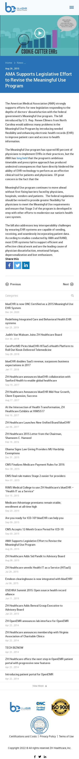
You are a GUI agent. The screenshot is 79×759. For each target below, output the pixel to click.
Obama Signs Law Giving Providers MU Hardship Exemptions (39, 453)
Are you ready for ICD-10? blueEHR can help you (39, 520)
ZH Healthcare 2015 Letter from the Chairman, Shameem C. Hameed (39, 438)
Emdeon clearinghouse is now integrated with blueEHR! (39, 581)
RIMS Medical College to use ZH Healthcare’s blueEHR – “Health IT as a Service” (39, 491)
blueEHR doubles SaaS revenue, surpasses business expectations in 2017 (39, 365)
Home (8, 62)
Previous (15, 284)
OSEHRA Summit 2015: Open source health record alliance (39, 594)
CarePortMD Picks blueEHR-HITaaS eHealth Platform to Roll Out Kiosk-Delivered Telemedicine (39, 350)
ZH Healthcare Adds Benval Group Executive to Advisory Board (39, 609)
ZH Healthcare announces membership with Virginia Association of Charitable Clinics (39, 636)
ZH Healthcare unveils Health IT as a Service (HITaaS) (39, 569)
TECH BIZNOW (39, 649)
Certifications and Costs (23, 736)
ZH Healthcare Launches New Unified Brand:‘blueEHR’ (39, 424)
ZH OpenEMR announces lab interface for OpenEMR (39, 623)
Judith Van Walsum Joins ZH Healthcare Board (39, 337)
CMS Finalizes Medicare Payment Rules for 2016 (39, 466)
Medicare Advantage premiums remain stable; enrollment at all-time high (39, 506)
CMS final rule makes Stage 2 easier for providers (39, 478)
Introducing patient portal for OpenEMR (39, 676)
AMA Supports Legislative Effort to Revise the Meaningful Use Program (39, 545)
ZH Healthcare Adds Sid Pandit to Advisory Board (39, 558)
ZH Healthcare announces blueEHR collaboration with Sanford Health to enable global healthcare (39, 381)
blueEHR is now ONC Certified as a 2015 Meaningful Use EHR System (39, 308)
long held (22, 158)
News (20, 62)
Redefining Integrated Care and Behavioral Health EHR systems (39, 323)
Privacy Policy (48, 736)
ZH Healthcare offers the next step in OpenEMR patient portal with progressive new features (39, 663)
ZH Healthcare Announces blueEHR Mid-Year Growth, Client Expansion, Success (39, 396)
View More (39, 685)
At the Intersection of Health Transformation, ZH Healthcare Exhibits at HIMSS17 (39, 411)
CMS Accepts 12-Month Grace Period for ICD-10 (39, 531)
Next (66, 284)
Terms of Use (66, 736)
